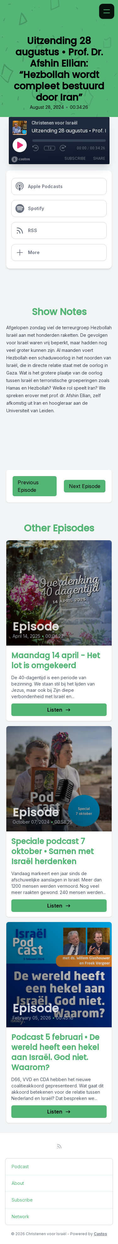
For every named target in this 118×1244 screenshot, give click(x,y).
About (18, 1183)
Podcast (20, 1166)
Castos (100, 1233)
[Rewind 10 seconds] (35, 148)
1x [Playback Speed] (50, 148)
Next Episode (84, 486)
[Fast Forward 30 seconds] (63, 148)
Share (99, 158)
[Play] (19, 145)
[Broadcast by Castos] (20, 159)
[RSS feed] (59, 1146)
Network (20, 1216)
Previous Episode (28, 486)
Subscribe (75, 158)
